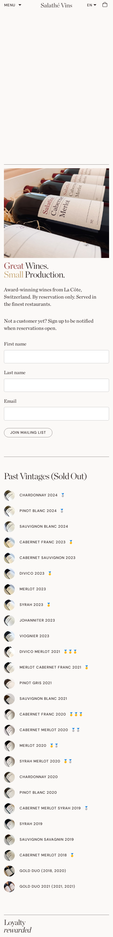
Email (10, 401)
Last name (15, 372)
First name (15, 344)
